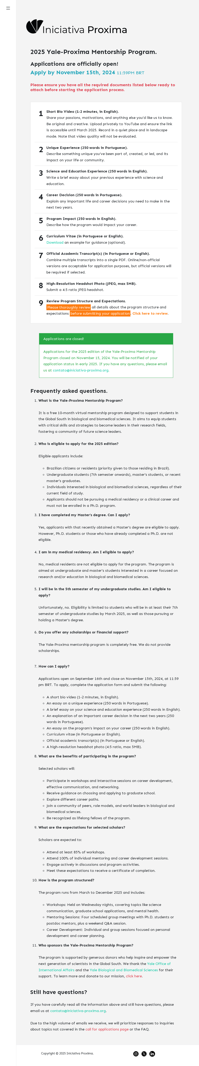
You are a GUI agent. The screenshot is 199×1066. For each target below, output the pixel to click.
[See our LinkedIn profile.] (153, 1053)
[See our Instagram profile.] (137, 1053)
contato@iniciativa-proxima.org (80, 370)
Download (54, 242)
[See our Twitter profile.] (145, 1053)
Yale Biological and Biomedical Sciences (124, 970)
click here (134, 976)
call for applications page (107, 1029)
